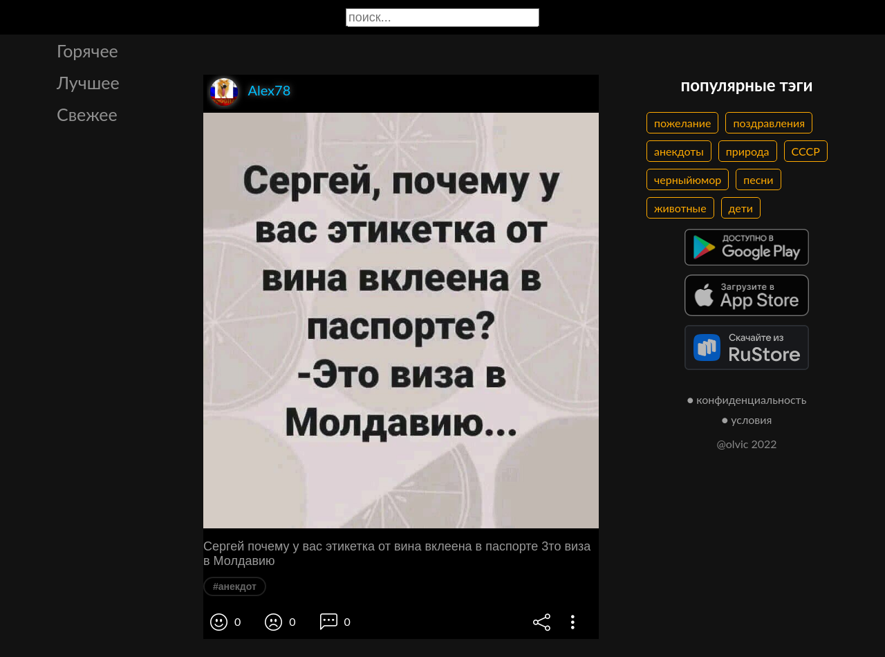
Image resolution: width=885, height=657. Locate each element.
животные (680, 207)
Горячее (87, 50)
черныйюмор (687, 179)
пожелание (682, 122)
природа (748, 151)
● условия (747, 419)
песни (758, 179)
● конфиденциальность (747, 399)
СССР (806, 151)
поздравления (769, 122)
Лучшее (88, 82)
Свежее (87, 114)
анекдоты (679, 151)
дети (741, 207)
